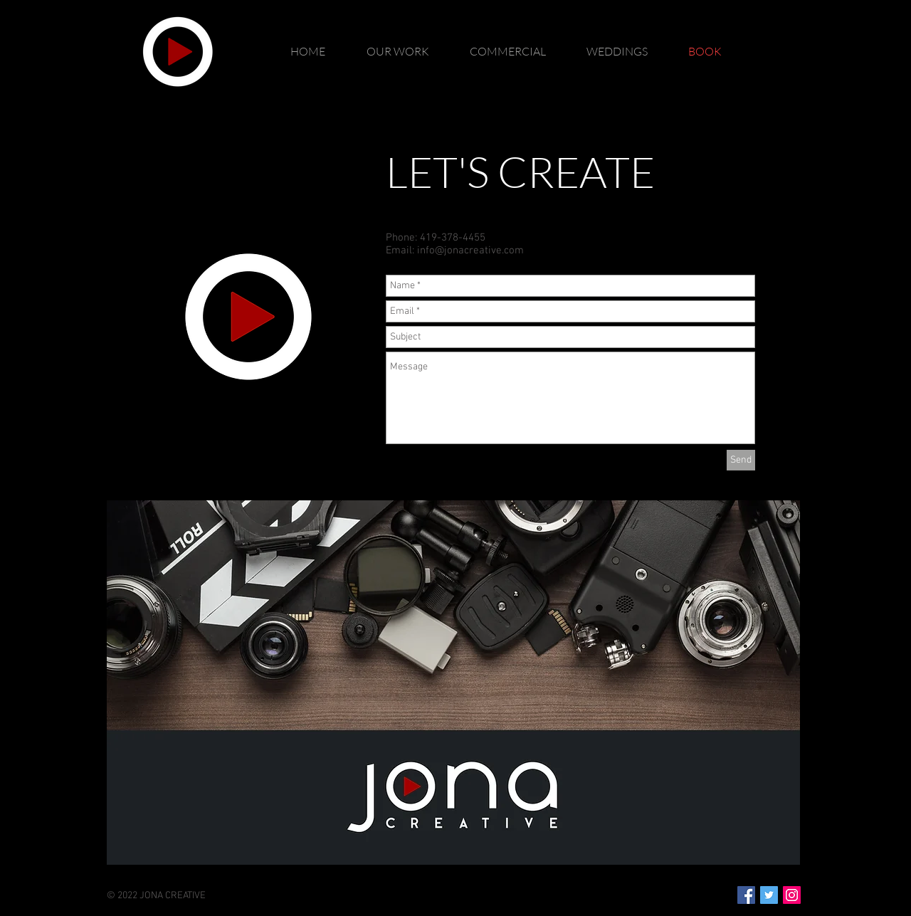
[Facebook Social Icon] (746, 895)
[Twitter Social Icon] (769, 895)
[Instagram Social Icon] (792, 895)
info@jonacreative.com (470, 250)
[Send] (741, 460)
